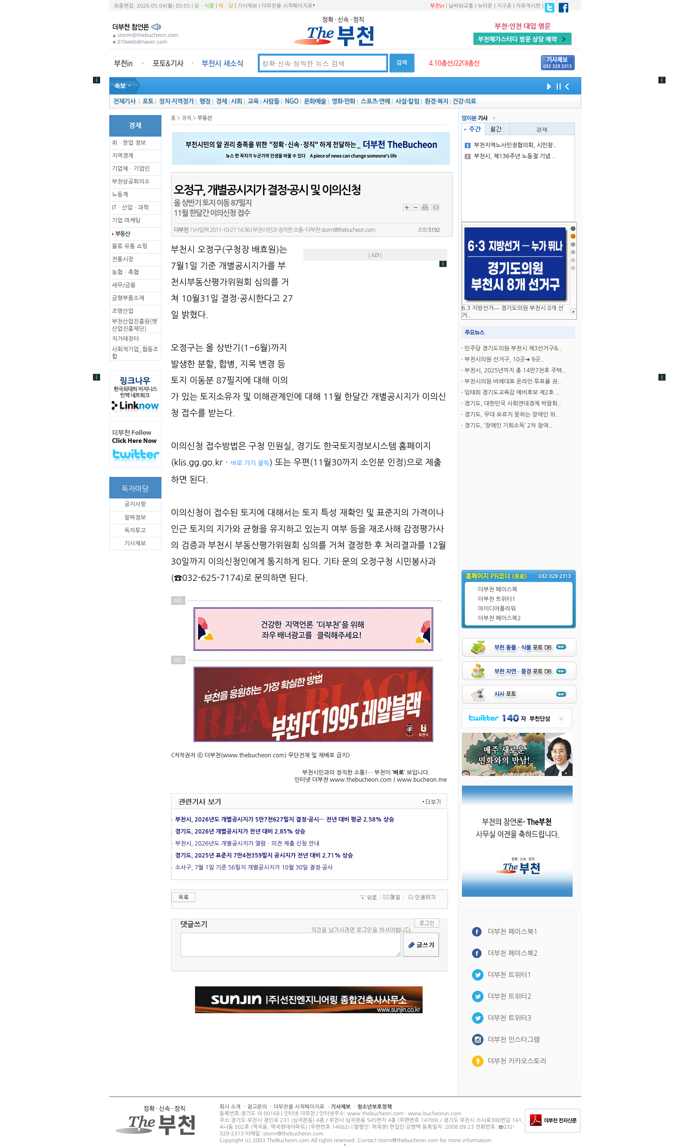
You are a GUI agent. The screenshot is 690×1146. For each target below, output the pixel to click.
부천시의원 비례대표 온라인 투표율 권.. (512, 381)
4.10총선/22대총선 (454, 63)
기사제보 (247, 6)
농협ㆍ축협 (125, 272)
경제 (221, 101)
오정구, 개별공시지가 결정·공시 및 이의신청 (267, 190)
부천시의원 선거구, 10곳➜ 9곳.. (504, 359)
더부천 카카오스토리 (517, 1061)
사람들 (271, 101)
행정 (204, 101)
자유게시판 (528, 6)
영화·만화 (343, 101)
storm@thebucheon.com (348, 230)
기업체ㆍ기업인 (131, 169)
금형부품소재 (128, 298)
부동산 (122, 234)
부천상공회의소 (131, 182)
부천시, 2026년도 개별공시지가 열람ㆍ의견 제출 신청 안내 (247, 843)
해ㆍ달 (225, 6)
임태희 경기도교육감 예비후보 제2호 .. (511, 392)
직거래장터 (125, 339)
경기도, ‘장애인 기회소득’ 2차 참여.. (508, 425)
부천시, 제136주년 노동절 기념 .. (510, 156)
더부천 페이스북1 (513, 931)
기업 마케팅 (126, 220)
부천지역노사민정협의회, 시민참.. (510, 145)
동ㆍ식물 (204, 6)
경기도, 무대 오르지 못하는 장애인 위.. (511, 414)
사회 (236, 101)
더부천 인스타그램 (514, 1039)
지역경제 (123, 156)
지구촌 (504, 6)
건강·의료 (464, 101)
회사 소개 (230, 1107)
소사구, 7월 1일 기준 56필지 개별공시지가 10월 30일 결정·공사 (254, 867)
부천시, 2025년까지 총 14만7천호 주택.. (514, 370)
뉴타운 (485, 6)
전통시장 (123, 259)
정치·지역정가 (176, 101)
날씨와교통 (460, 6)
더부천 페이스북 (498, 589)
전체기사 (124, 101)
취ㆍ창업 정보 (129, 143)
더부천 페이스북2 (499, 618)
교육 (253, 101)
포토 (147, 101)
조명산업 (123, 311)
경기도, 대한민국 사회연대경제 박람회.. (512, 403)
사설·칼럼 (407, 101)
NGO (292, 101)
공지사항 (135, 504)
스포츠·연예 (375, 101)
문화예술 (315, 101)
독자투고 (135, 530)
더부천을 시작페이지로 (288, 6)
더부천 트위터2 (509, 996)
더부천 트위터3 (509, 1018)
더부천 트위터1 (497, 599)
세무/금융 (124, 285)
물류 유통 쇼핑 (130, 246)
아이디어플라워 (497, 609)
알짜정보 (135, 518)
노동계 (120, 194)
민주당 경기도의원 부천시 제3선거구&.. (513, 348)
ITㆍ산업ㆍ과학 (130, 207)
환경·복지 (436, 101)
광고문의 (257, 1107)
